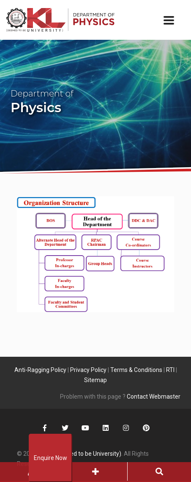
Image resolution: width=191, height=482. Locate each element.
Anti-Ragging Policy (40, 369)
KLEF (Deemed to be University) (79, 453)
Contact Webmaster (153, 396)
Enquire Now (50, 457)
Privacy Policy (88, 369)
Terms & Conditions (136, 369)
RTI (170, 369)
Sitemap (95, 380)
